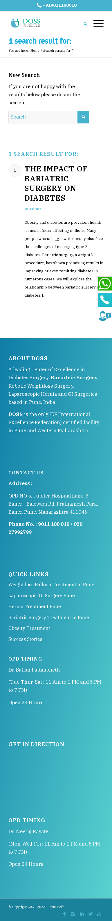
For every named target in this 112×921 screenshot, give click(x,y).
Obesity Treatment (29, 628)
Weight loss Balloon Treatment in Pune (51, 584)
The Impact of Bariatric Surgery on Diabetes (56, 183)
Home (34, 51)
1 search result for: (40, 41)
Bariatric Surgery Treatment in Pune (48, 617)
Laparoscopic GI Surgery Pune (41, 595)
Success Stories (25, 639)
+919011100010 (56, 5)
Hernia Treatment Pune (34, 606)
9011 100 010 (53, 524)
